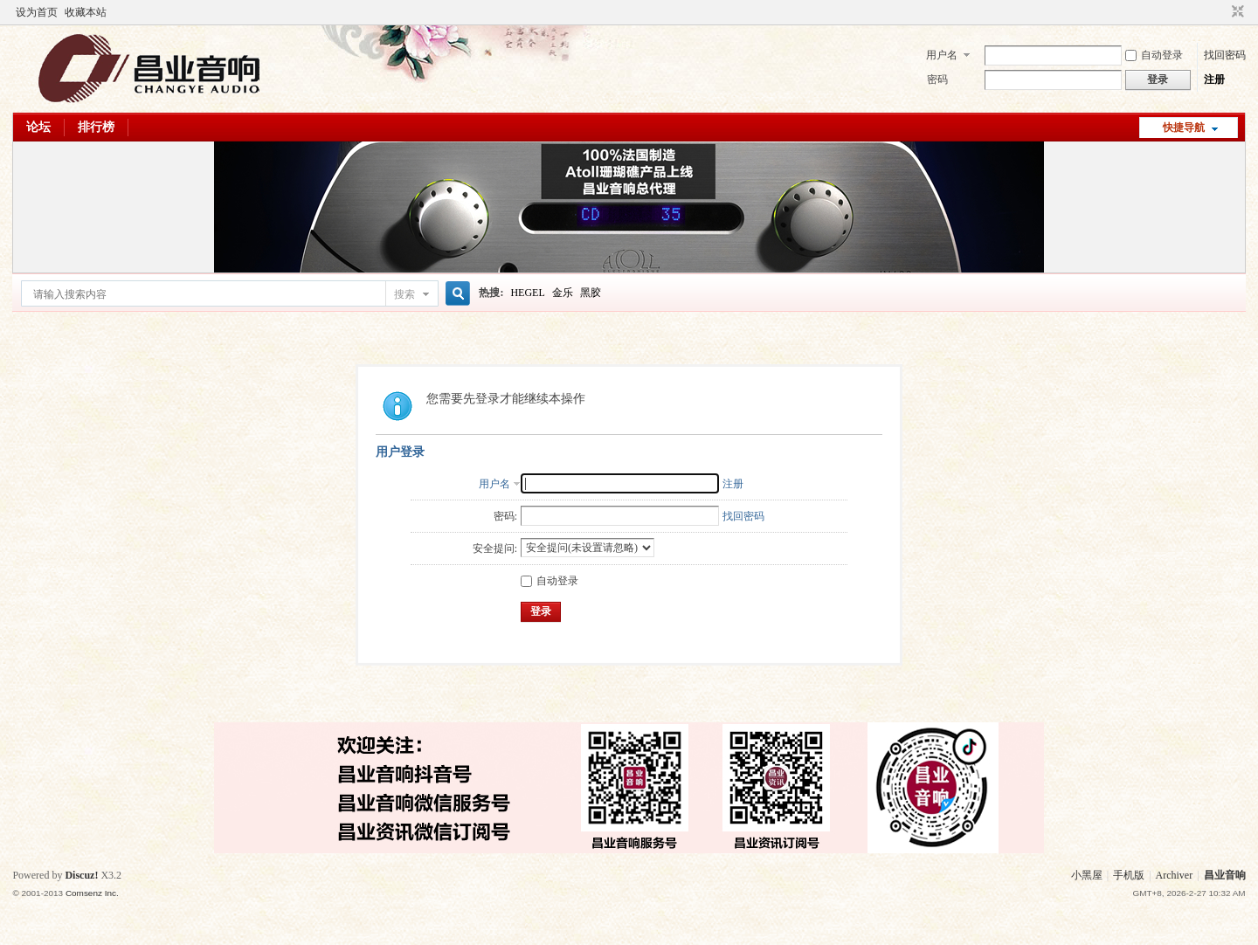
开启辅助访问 (1221, 12)
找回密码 (1225, 55)
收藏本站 (86, 12)
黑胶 (590, 292)
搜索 (404, 294)
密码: (505, 516)
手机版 (1128, 875)
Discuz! (81, 875)
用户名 (941, 55)
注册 (1214, 79)
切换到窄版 (1236, 12)
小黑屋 (1086, 875)
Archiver (1174, 875)
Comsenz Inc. (92, 893)
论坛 (38, 127)
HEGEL (527, 292)
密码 (937, 79)
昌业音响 (1225, 875)
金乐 (562, 292)
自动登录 (1154, 55)
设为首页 (37, 12)
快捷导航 (1184, 127)
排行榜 (96, 127)
